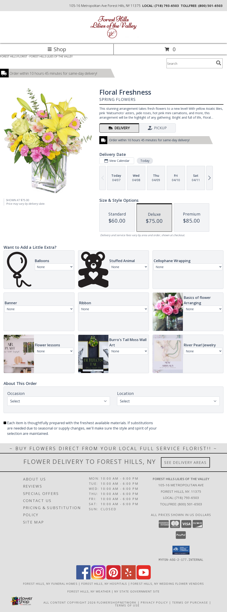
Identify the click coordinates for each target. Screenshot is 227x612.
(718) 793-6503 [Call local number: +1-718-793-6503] (167, 5)
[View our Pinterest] (113, 578)
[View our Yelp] (128, 578)
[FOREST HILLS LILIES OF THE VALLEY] (113, 37)
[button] (181, 550)
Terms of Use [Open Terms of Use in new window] (127, 605)
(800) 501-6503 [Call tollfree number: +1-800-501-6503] (210, 5)
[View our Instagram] (98, 578)
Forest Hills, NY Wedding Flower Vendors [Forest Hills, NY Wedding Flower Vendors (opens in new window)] (167, 583)
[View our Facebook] (83, 578)
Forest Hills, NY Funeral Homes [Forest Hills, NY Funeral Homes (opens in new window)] (50, 583)
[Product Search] (190, 63)
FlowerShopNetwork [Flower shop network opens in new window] (117, 602)
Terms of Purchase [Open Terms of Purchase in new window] (190, 602)
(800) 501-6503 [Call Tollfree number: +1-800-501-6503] (190, 504)
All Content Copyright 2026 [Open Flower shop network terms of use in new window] (69, 602)
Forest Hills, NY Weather (89, 591)
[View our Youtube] (144, 578)
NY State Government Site (137, 591)
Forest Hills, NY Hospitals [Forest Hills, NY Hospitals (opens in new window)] (104, 583)
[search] (218, 63)
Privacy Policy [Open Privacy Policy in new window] (154, 602)
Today (144, 161)
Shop (56, 49)
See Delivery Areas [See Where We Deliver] (185, 462)
